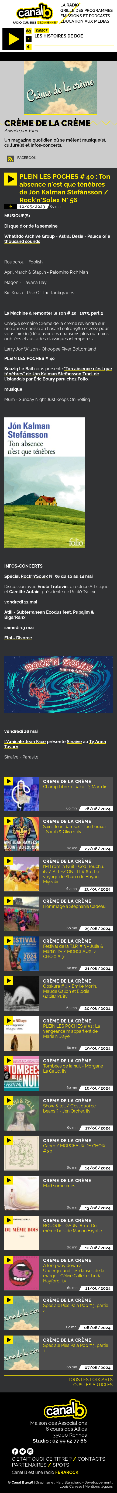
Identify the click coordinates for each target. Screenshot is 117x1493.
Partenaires (29, 1465)
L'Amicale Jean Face (25, 741)
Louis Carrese (71, 1486)
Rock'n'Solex (34, 576)
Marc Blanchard (68, 1482)
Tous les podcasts (90, 1379)
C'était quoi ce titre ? (42, 1459)
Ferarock (66, 1472)
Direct (41, 30)
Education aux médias (84, 21)
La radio (69, 5)
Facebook (26, 158)
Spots (61, 1465)
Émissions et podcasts (85, 15)
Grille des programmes (86, 10)
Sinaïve (74, 741)
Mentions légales (99, 1486)
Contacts (91, 1459)
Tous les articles (92, 1384)
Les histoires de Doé (59, 36)
